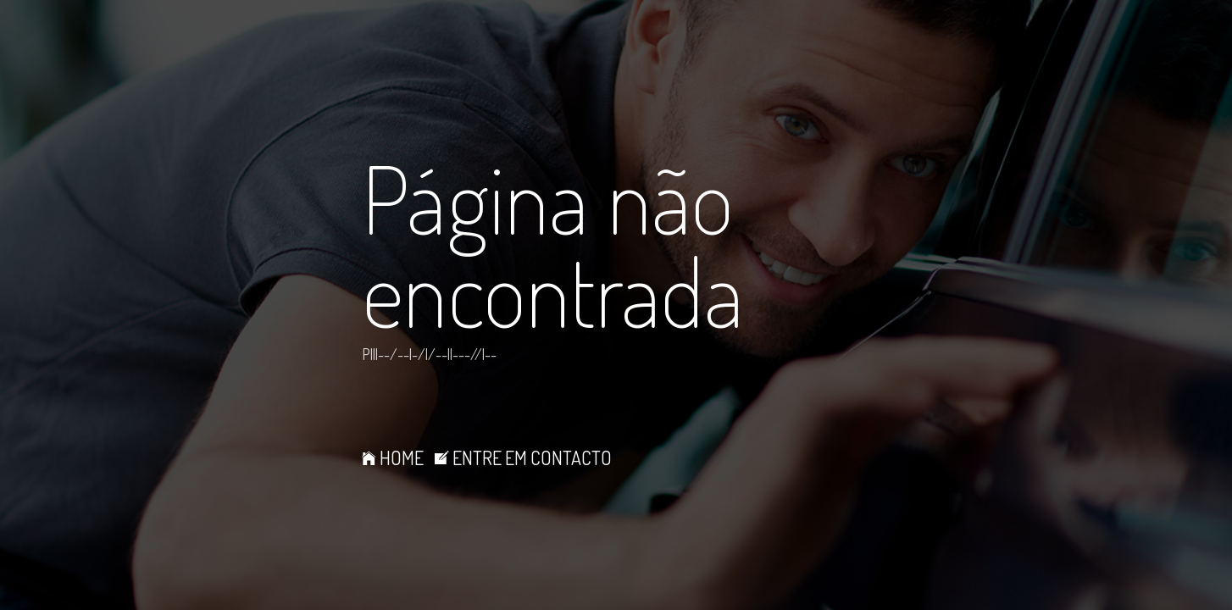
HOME (393, 457)
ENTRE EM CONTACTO (523, 457)
